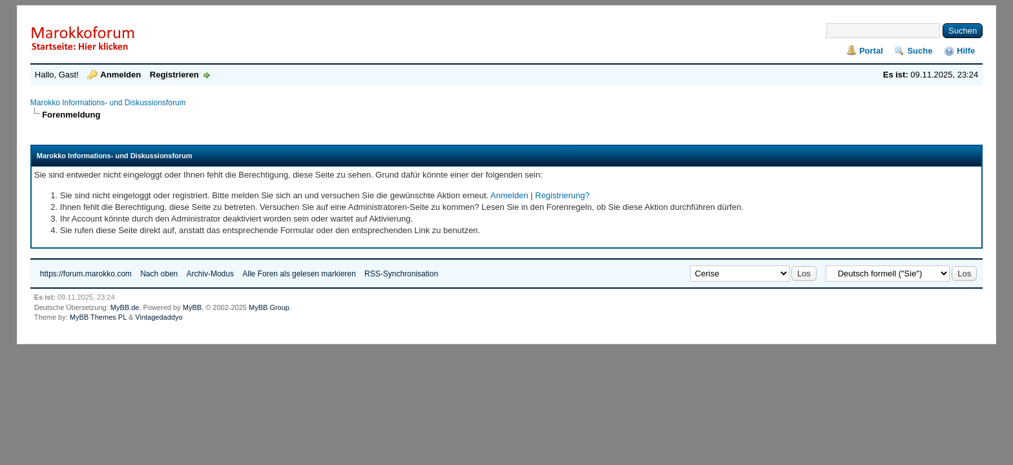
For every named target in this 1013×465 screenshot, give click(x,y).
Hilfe (966, 51)
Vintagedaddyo (158, 317)
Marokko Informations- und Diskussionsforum (108, 102)
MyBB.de (125, 307)
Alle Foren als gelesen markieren (298, 273)
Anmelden (120, 74)
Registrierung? (562, 195)
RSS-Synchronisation (401, 273)
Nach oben (159, 273)
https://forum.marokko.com (86, 273)
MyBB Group (269, 307)
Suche (919, 51)
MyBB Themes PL (98, 317)
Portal (871, 51)
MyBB (192, 307)
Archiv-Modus (210, 273)
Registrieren (174, 74)
